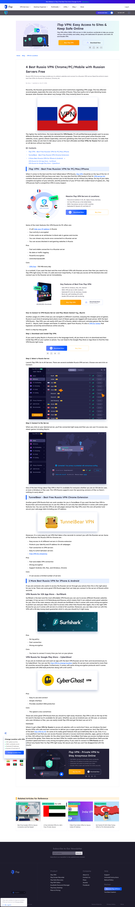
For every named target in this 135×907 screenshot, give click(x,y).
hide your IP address (42, 229)
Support (107, 875)
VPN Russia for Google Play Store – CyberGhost (44, 163)
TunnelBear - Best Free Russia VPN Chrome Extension (49, 155)
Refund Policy (108, 880)
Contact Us (86, 877)
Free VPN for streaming (38, 554)
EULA (122, 904)
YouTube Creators (110, 892)
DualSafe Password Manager (60, 885)
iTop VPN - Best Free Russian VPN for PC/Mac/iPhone (49, 152)
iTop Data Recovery (56, 880)
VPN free (32, 267)
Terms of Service (97, 904)
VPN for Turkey (94, 323)
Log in (127, 7)
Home (18, 55)
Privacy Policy (111, 904)
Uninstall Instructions (111, 877)
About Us (86, 875)
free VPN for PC (40, 732)
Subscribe (78, 853)
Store (82, 7)
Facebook (86, 885)
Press (84, 880)
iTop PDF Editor (55, 882)
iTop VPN (79, 174)
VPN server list (99, 176)
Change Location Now (14, 752)
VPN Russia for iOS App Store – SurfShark (42, 161)
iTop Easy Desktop (56, 888)
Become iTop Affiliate (113, 889)
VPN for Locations (32, 55)
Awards (85, 882)
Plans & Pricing (55, 890)
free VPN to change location (61, 663)
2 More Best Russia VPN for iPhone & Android (47, 158)
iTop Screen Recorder (57, 877)
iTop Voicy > (85, 1)
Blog (23, 55)
